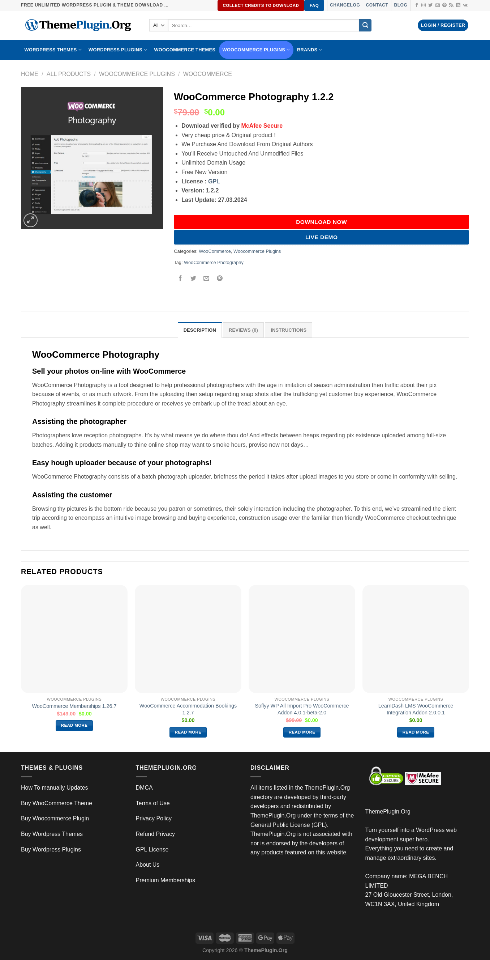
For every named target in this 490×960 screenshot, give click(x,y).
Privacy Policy (154, 818)
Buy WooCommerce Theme (56, 803)
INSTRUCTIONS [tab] (288, 330)
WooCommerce (207, 74)
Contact (377, 5)
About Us (148, 865)
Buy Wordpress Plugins (51, 849)
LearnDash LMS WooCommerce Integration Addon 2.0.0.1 (416, 709)
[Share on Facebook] (180, 279)
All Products (69, 74)
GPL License (152, 849)
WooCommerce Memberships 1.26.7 (74, 706)
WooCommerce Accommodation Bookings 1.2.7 (188, 709)
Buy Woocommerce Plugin (55, 818)
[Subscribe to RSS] (451, 5)
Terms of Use (153, 803)
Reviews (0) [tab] (243, 330)
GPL (214, 181)
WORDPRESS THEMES (53, 49)
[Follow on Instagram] (423, 5)
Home (29, 74)
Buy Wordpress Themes (52, 834)
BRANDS (309, 49)
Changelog (345, 5)
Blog (400, 5)
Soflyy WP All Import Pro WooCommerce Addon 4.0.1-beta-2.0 (302, 709)
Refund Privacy (155, 834)
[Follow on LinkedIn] (458, 5)
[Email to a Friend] (206, 279)
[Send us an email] (437, 5)
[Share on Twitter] (193, 279)
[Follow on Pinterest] (444, 5)
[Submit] (365, 25)
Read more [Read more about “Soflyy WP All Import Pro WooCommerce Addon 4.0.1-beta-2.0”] (302, 732)
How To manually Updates (54, 788)
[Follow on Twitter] (430, 5)
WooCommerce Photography (214, 262)
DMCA (144, 788)
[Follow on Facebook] (416, 5)
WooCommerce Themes (184, 49)
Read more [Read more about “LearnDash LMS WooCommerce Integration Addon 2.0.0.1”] (416, 732)
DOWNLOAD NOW (321, 222)
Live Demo (321, 237)
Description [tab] (200, 330)
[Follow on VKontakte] (465, 5)
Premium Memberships (165, 880)
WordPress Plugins (118, 49)
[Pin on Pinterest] (219, 279)
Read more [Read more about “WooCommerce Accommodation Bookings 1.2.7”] (188, 732)
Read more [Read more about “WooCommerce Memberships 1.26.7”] (74, 725)
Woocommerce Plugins (256, 49)
